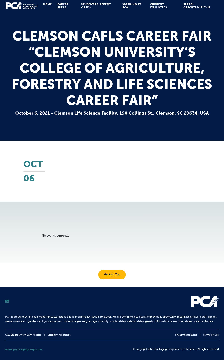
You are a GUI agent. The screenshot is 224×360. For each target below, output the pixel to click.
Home (47, 4)
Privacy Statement (186, 334)
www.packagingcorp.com (23, 349)
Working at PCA (131, 6)
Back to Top (112, 274)
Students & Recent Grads (96, 6)
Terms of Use (211, 334)
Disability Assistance (59, 334)
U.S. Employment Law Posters (23, 334)
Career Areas (63, 6)
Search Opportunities (195, 6)
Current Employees (158, 6)
